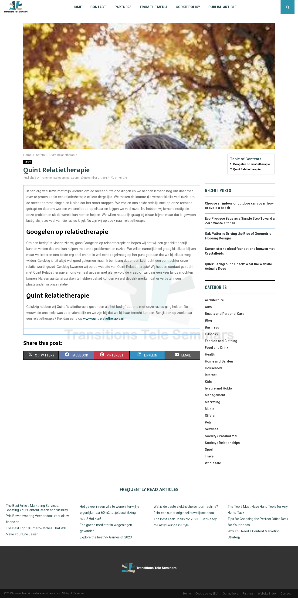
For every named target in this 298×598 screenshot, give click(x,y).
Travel (209, 456)
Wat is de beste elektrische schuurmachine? (186, 506)
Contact (98, 7)
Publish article (222, 7)
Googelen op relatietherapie (251, 164)
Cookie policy (188, 7)
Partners (123, 7)
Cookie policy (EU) (206, 593)
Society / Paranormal (221, 436)
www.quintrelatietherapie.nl (103, 318)
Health (210, 354)
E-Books (211, 334)
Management (215, 395)
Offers (27, 162)
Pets (208, 422)
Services (211, 429)
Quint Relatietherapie (247, 169)
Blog (208, 320)
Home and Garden (219, 361)
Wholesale (213, 463)
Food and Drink (216, 347)
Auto (208, 307)
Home (77, 7)
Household (213, 368)
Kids (208, 381)
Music (209, 409)
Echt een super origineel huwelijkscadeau (184, 513)
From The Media (153, 7)
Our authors (230, 593)
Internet (211, 375)
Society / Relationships (222, 443)
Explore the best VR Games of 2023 (106, 537)
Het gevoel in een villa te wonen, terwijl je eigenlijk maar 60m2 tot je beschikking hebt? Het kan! (109, 513)
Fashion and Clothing (221, 341)
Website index (267, 593)
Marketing (212, 402)
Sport (209, 449)
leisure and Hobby (219, 388)
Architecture (214, 300)
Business (212, 327)
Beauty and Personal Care (224, 314)
